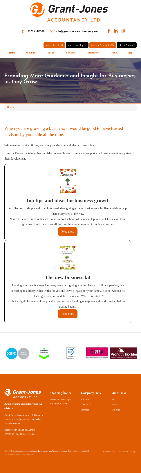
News (115, 52)
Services (71, 52)
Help (133, 451)
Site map (115, 409)
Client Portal (126, 45)
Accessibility (108, 451)
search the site (54, 45)
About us (31, 52)
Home (12, 52)
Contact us (86, 404)
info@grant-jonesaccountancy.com (77, 31)
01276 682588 (36, 31)
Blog (130, 52)
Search (114, 404)
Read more (67, 231)
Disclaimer (123, 451)
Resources (94, 52)
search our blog (77, 45)
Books (52, 52)
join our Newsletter (102, 45)
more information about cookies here (19, 454)
